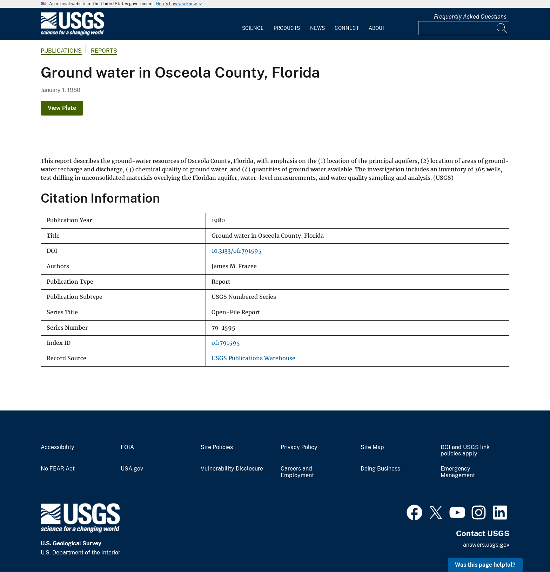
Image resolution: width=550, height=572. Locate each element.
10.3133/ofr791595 (237, 251)
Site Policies (217, 447)
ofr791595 (226, 343)
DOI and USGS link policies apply (465, 450)
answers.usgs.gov (486, 544)
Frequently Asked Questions (470, 16)
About (377, 28)
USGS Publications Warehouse (253, 358)
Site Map (372, 447)
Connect (347, 28)
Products (287, 28)
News (317, 28)
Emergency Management (458, 472)
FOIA (127, 447)
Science (253, 28)
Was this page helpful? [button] (485, 564)
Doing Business (380, 469)
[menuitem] (253, 24)
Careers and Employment (297, 472)
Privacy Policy (299, 447)
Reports (104, 50)
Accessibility (57, 447)
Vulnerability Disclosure (232, 469)
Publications (61, 50)
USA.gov (132, 469)
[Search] (502, 28)
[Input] (463, 28)
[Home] (72, 34)
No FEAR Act (58, 469)
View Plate (62, 108)
